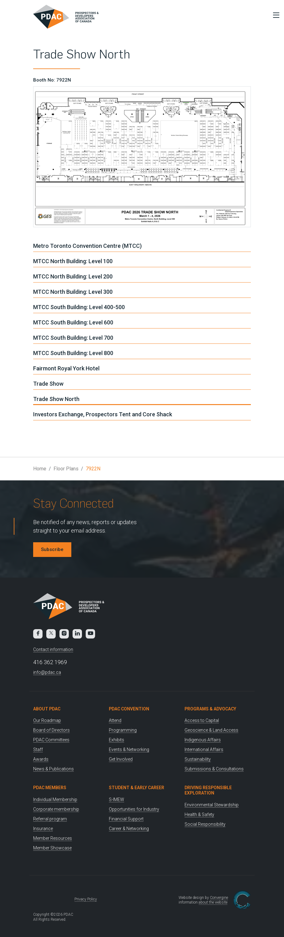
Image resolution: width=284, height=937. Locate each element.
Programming (123, 730)
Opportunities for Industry (134, 809)
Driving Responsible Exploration (208, 790)
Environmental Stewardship (212, 804)
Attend (115, 720)
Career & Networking (129, 828)
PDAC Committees (51, 739)
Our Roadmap (47, 720)
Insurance (43, 828)
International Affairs (204, 749)
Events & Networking (129, 749)
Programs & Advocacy (210, 708)
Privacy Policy (85, 899)
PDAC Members (49, 787)
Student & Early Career (136, 787)
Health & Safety (199, 814)
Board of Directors (51, 730)
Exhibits (116, 739)
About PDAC (46, 708)
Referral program (50, 818)
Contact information (53, 649)
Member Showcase (52, 847)
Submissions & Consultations (214, 768)
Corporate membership (56, 809)
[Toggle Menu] (274, 15)
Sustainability (198, 759)
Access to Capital (202, 720)
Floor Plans (66, 469)
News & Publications (53, 768)
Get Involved (121, 759)
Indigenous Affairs (203, 739)
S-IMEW (116, 799)
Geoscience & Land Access (211, 730)
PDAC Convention (129, 708)
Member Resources (52, 838)
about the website (213, 902)
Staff (38, 749)
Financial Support (126, 818)
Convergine (219, 897)
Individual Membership (55, 799)
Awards (40, 759)
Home (39, 469)
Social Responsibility (205, 824)
